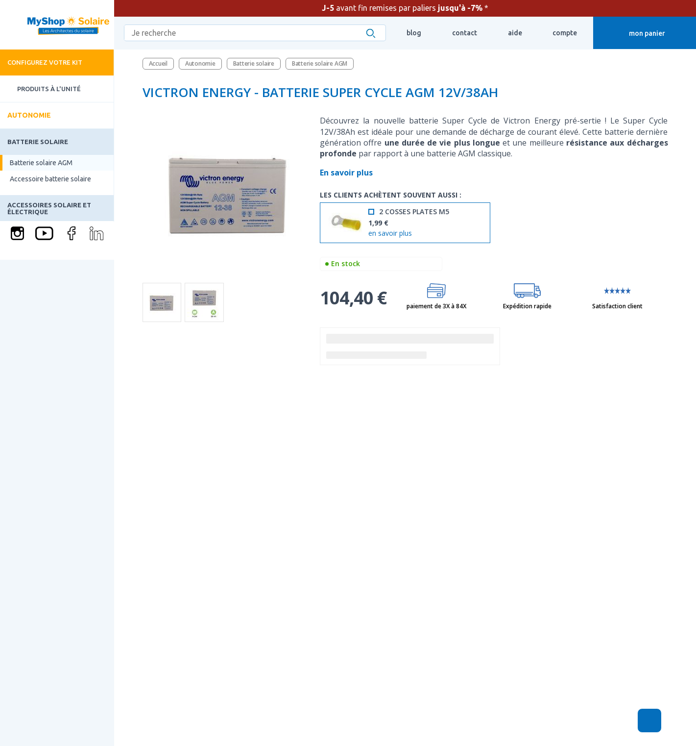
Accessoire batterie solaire (50, 179)
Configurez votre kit (44, 62)
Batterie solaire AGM (41, 163)
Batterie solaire (37, 141)
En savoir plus (347, 172)
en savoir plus (390, 233)
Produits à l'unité (40, 89)
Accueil (158, 63)
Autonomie (29, 115)
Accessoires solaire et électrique (49, 208)
